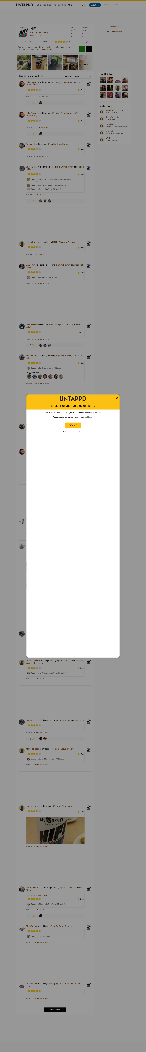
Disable (73, 425)
